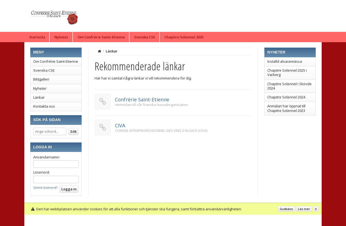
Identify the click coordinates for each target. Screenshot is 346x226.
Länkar (39, 97)
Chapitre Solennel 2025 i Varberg (287, 72)
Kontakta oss (44, 106)
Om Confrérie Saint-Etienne (101, 37)
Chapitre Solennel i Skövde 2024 (289, 86)
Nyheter (61, 37)
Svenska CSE (144, 37)
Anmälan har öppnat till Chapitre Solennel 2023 (286, 108)
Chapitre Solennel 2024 (286, 97)
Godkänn (286, 209)
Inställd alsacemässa (284, 61)
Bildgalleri (41, 79)
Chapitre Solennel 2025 (184, 37)
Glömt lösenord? (45, 187)
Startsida (37, 37)
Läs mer (304, 209)
